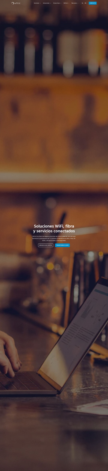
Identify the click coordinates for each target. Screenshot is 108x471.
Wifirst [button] (66, 3)
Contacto (93, 3)
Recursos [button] (74, 3)
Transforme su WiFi (62, 245)
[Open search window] (82, 3)
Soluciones (46, 3)
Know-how (56, 3)
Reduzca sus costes (45, 245)
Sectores (36, 3)
